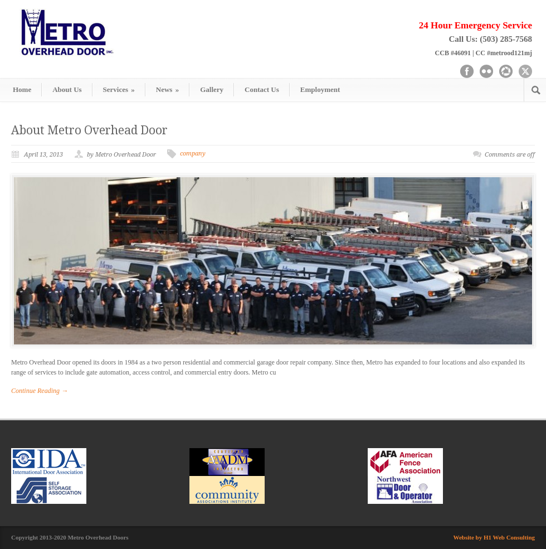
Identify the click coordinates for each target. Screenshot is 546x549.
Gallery (211, 89)
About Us (66, 89)
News (167, 89)
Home (22, 89)
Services (119, 89)
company (193, 153)
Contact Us (262, 89)
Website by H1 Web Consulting (494, 537)
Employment (320, 89)
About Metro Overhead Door (89, 130)
